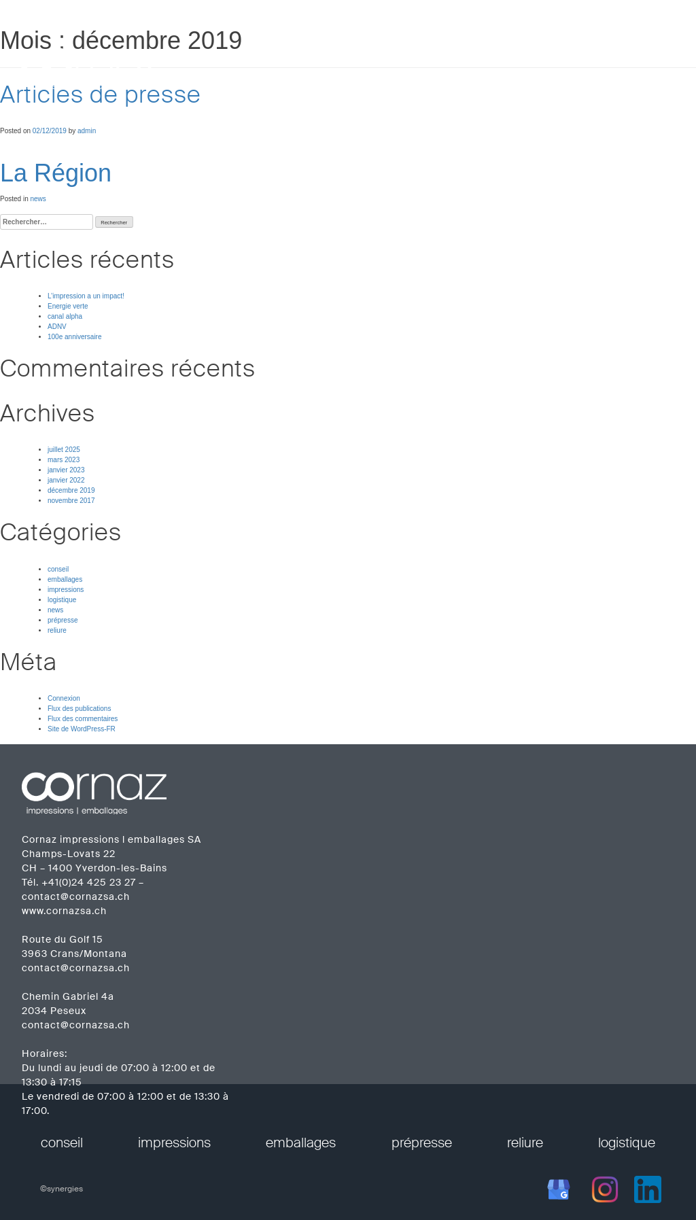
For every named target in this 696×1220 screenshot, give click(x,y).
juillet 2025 (64, 449)
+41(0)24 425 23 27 (88, 882)
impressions (66, 589)
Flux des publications (79, 708)
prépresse (62, 620)
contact (649, 61)
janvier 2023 (66, 470)
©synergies (61, 1188)
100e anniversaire (75, 337)
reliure (57, 630)
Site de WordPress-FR (82, 729)
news (38, 199)
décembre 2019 (71, 490)
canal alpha (65, 316)
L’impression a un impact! (86, 296)
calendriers (579, 61)
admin (86, 131)
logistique (62, 600)
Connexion (64, 698)
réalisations (500, 61)
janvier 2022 (66, 480)
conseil (58, 569)
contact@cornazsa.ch (76, 896)
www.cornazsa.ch (64, 911)
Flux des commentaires (83, 718)
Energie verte (68, 306)
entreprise (424, 61)
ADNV (57, 326)
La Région (55, 173)
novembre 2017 (71, 500)
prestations (348, 61)
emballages (65, 579)
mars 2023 (64, 460)
